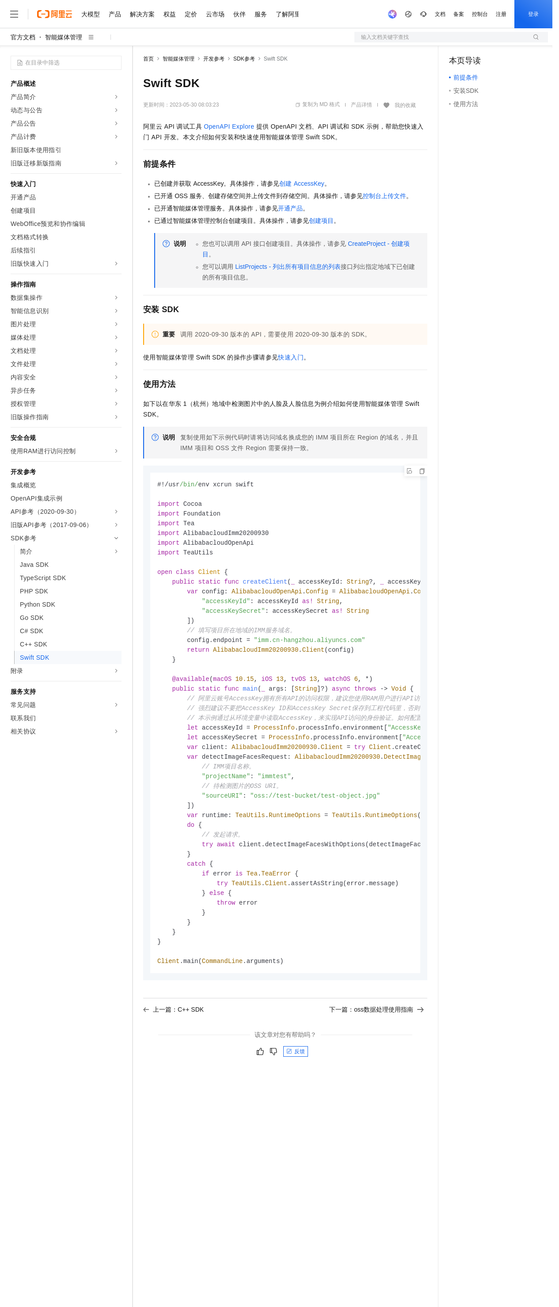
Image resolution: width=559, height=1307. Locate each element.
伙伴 (239, 14)
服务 (261, 14)
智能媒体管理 (63, 37)
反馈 (295, 1073)
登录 (533, 14)
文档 (440, 14)
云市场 (215, 14)
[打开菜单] (14, 14)
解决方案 (142, 14)
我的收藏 (405, 105)
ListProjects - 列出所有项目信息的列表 (288, 266)
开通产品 (290, 208)
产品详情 (361, 105)
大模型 (90, 14)
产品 (115, 14)
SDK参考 (244, 59)
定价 (191, 14)
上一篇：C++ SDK (173, 1031)
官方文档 (23, 37)
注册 (501, 14)
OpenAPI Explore (229, 126)
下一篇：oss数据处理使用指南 (376, 1031)
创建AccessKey (301, 183)
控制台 (480, 14)
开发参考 (213, 59)
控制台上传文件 (384, 195)
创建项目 (321, 220)
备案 (458, 14)
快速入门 (291, 357)
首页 (148, 59)
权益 (170, 14)
